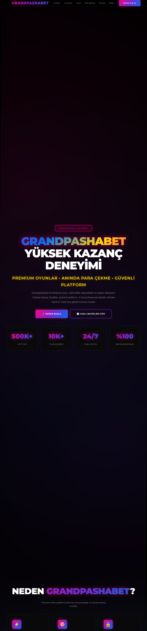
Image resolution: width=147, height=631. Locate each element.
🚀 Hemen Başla (51, 314)
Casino (78, 3)
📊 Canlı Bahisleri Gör (91, 314)
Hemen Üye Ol (129, 3)
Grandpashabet (30, 3)
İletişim (111, 3)
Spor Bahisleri (90, 3)
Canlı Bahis (68, 3)
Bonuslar (102, 3)
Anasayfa (57, 3)
